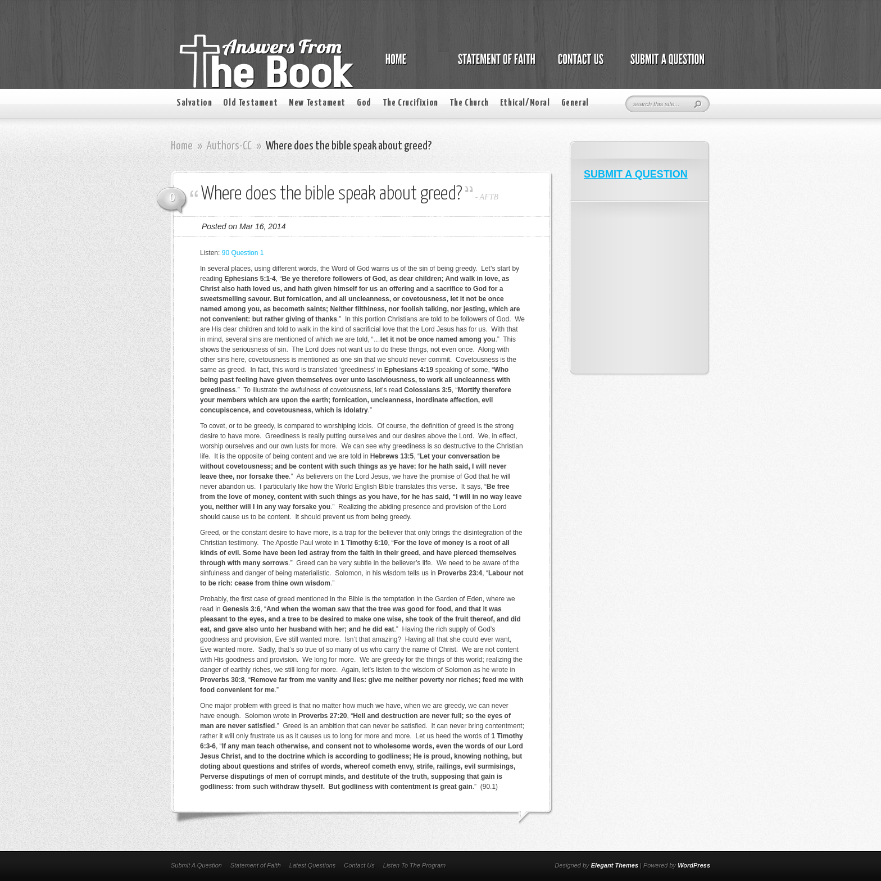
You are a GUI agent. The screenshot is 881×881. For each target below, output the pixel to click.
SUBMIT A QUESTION (636, 174)
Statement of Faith (255, 865)
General (575, 103)
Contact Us (359, 865)
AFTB (489, 197)
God (364, 103)
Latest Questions (312, 865)
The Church (469, 103)
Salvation (194, 103)
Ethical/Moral (525, 103)
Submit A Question (196, 865)
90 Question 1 (243, 253)
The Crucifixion (410, 103)
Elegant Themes (614, 865)
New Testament (317, 103)
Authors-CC (229, 146)
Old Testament (250, 103)
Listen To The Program (414, 865)
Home (182, 146)
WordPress (694, 865)
